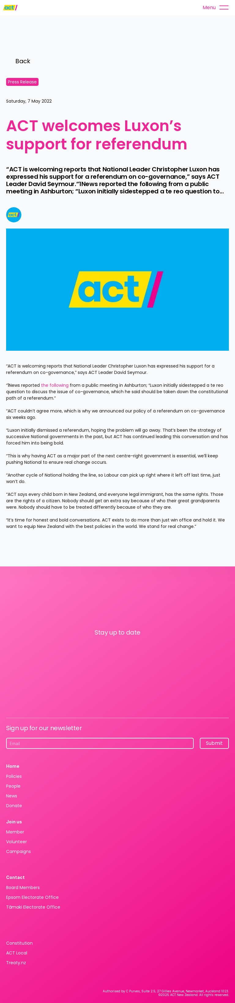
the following (55, 385)
